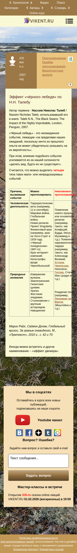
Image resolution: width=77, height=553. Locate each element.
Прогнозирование (54, 58)
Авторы (35, 8)
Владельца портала (25, 549)
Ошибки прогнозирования (54, 64)
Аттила (59, 262)
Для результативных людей (17, 541)
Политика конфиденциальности (38, 538)
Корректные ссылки (52, 549)
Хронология (21, 2)
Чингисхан (61, 265)
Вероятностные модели (52, 72)
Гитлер (59, 272)
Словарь (60, 8)
